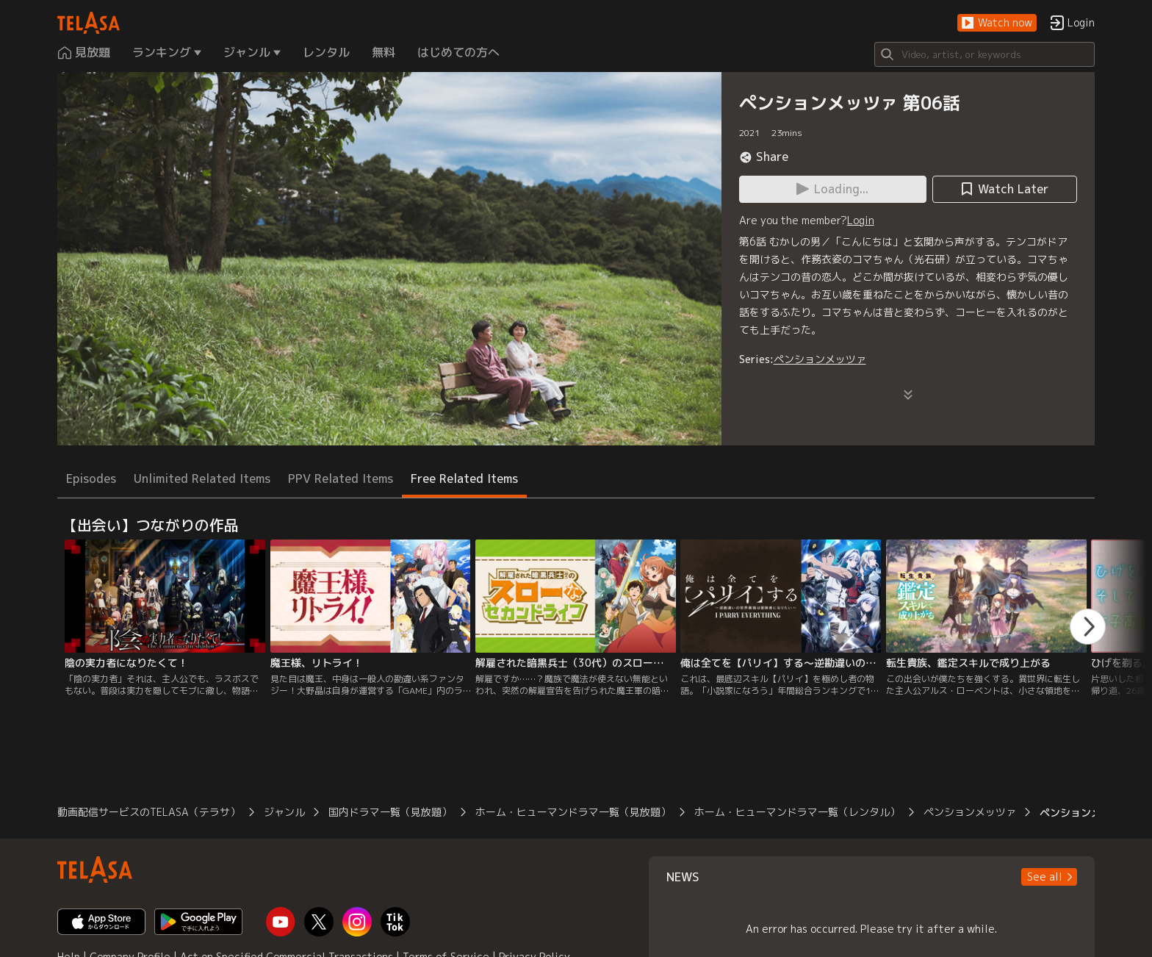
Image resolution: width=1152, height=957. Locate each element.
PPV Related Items (340, 478)
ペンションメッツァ (820, 359)
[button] (997, 23)
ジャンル (284, 812)
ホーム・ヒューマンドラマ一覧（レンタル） (797, 812)
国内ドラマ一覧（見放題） (390, 812)
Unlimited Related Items (202, 478)
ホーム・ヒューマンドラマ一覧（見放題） (573, 812)
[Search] (984, 54)
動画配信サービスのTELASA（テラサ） (148, 812)
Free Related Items (464, 478)
